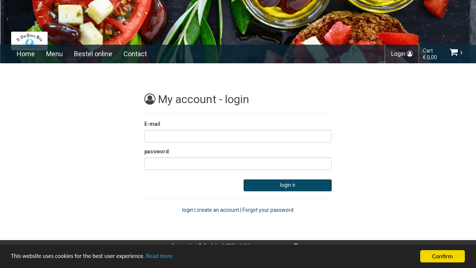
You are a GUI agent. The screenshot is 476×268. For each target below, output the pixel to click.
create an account (218, 210)
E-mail (152, 124)
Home (26, 54)
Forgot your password (267, 210)
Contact (135, 54)
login (287, 185)
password (156, 151)
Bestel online (93, 54)
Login (402, 53)
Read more (167, 257)
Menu (54, 54)
